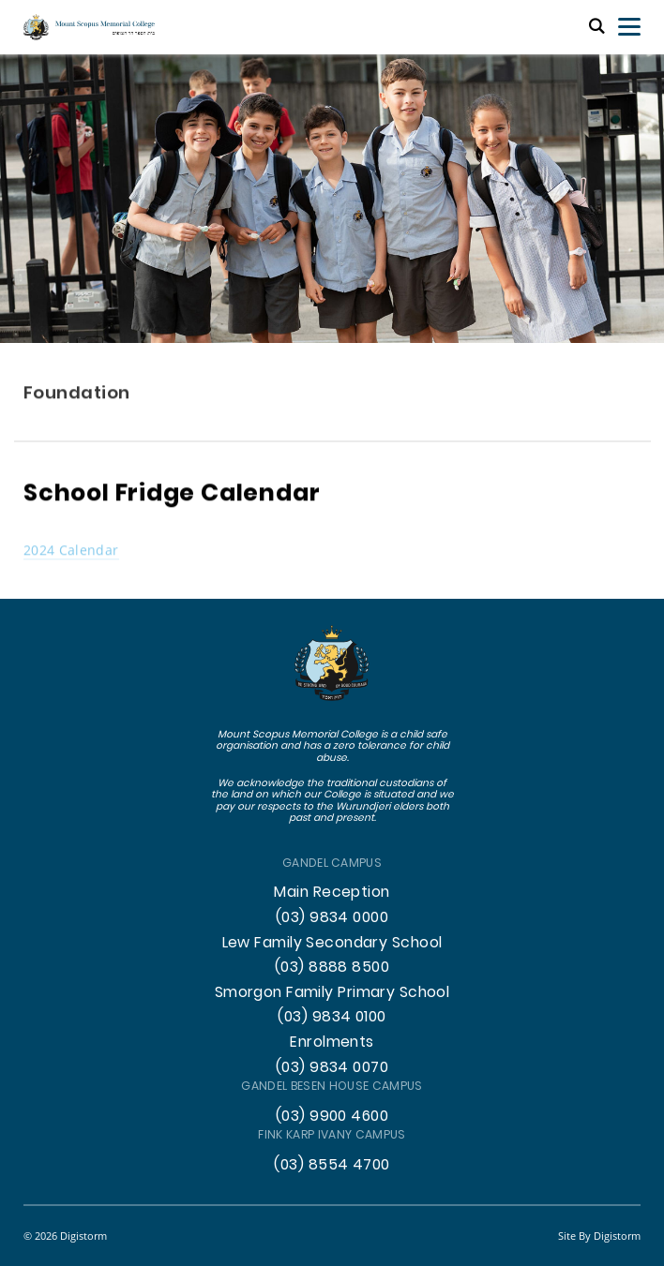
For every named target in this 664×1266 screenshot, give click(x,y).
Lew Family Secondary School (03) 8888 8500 (332, 956)
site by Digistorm (599, 1236)
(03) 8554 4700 (331, 1166)
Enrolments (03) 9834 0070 (332, 1055)
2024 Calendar (71, 550)
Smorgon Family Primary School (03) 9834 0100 (332, 1006)
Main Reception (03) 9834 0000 (331, 906)
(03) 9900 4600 (332, 1117)
